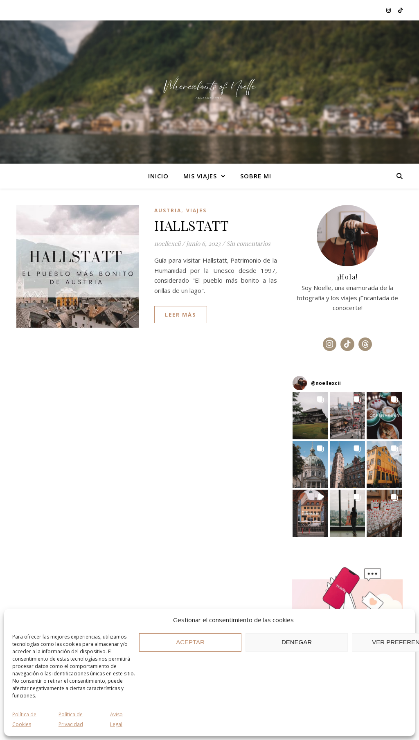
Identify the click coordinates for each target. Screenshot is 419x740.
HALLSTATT (191, 225)
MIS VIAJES (200, 176)
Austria (167, 210)
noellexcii (167, 243)
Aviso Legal (116, 719)
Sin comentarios (248, 243)
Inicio (158, 176)
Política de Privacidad (71, 719)
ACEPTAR (190, 642)
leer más (180, 314)
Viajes (196, 210)
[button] (310, 415)
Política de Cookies (24, 719)
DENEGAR (297, 642)
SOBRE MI (255, 176)
